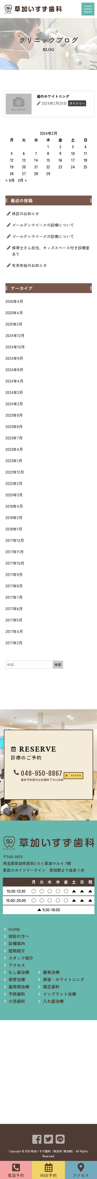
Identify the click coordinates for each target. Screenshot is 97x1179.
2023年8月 (14, 426)
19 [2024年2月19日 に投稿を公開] (11, 166)
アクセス (81, 1175)
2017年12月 (14, 540)
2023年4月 (14, 449)
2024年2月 (14, 403)
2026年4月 (14, 301)
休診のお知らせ (25, 213)
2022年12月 (14, 472)
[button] (48, 785)
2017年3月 (14, 642)
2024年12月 (15, 335)
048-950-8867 (51, 767)
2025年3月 (14, 324)
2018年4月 (14, 506)
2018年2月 (14, 517)
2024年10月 (15, 346)
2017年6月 (14, 608)
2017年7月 (14, 597)
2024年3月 (14, 392)
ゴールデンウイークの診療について (43, 225)
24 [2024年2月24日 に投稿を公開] (73, 166)
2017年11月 (14, 551)
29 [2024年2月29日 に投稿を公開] (48, 173)
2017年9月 (14, 574)
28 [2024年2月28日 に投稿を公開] (36, 173)
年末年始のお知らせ (29, 265)
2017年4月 (14, 631)
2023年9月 (14, 415)
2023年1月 (13, 460)
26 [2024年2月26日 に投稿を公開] (12, 173)
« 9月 (10, 180)
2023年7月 (14, 438)
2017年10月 (14, 563)
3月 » (22, 180)
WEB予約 (48, 1175)
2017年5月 (14, 620)
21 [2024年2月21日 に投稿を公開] (36, 166)
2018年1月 (13, 529)
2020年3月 (14, 494)
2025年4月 (14, 312)
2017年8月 (14, 585)
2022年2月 (14, 483)
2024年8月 (14, 369)
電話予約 (16, 1175)
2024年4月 (14, 381)
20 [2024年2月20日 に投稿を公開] (24, 166)
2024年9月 (14, 358)
